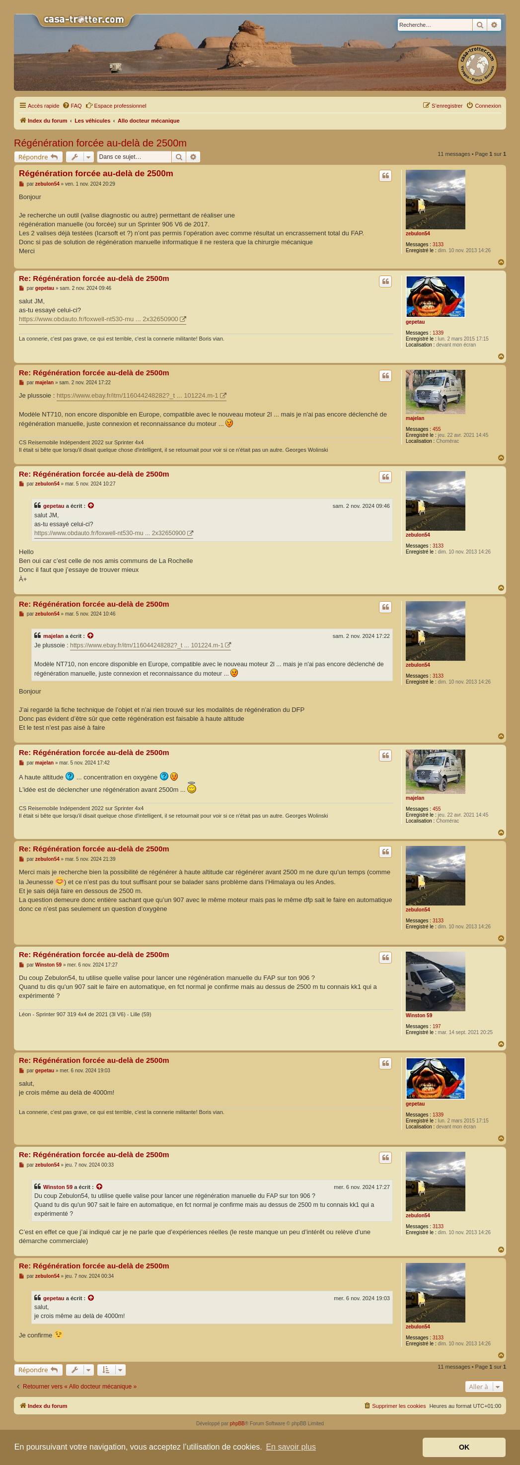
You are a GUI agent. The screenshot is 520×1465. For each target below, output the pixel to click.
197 (437, 1026)
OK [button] (464, 1447)
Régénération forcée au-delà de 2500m (100, 143)
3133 (438, 244)
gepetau (415, 322)
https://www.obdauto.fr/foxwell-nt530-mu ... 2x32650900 (98, 319)
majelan (415, 418)
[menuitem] (72, 106)
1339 (438, 333)
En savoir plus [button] (291, 1447)
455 (437, 429)
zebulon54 (418, 233)
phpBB (237, 1423)
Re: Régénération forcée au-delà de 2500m (94, 278)
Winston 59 (419, 1015)
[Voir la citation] (91, 505)
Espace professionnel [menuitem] (116, 105)
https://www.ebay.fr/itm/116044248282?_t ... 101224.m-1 (138, 395)
